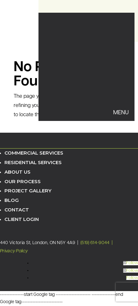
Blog (11, 200)
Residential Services (33, 162)
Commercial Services (33, 153)
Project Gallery (28, 191)
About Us (17, 172)
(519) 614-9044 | (97, 243)
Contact (16, 210)
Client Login (21, 219)
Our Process (22, 181)
